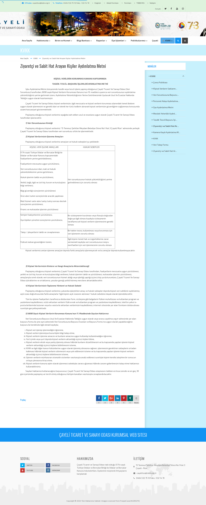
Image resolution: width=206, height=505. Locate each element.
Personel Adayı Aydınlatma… (166, 101)
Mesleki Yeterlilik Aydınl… (165, 113)
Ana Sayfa (24, 58)
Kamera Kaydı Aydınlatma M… (166, 132)
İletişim (152, 3)
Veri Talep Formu (160, 144)
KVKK (36, 58)
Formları (126, 3)
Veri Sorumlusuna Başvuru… (166, 95)
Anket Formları (111, 3)
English (96, 3)
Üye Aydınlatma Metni (163, 107)
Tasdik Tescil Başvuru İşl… (165, 120)
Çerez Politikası (160, 82)
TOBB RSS (139, 3)
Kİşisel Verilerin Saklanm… (165, 88)
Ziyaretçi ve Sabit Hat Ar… (166, 126)
